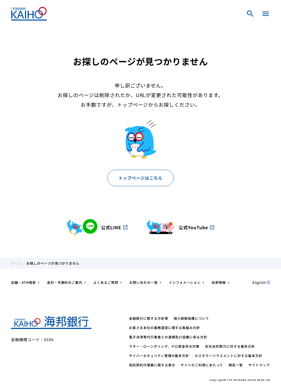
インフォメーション (185, 282)
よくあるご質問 (105, 282)
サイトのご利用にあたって (202, 364)
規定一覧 (236, 364)
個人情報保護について (191, 318)
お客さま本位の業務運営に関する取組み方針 (164, 327)
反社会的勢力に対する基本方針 (230, 346)
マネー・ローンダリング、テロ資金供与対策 (164, 346)
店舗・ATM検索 (23, 282)
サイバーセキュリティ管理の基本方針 (159, 355)
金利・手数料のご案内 (65, 282)
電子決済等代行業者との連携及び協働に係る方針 (168, 337)
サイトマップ (259, 364)
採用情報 (219, 282)
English (261, 282)
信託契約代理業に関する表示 (152, 364)
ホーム (16, 263)
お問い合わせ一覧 (143, 282)
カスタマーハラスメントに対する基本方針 (228, 355)
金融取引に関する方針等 (148, 318)
